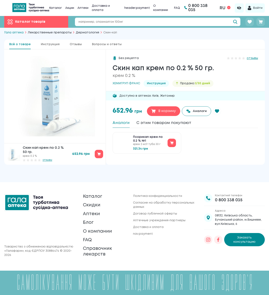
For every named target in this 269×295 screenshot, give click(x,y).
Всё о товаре (20, 44)
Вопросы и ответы (107, 44)
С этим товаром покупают (168, 123)
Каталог (55, 8)
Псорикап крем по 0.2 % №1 (148, 140)
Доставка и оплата (148, 217)
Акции (69, 8)
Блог (89, 217)
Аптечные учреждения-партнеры (159, 211)
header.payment (137, 8)
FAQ (177, 8)
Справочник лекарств (99, 250)
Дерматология (87, 32)
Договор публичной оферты (155, 204)
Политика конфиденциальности (157, 186)
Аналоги (122, 123)
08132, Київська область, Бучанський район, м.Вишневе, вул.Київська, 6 (238, 210)
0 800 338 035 (228, 191)
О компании (99, 227)
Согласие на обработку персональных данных (163, 195)
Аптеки (82, 8)
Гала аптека (14, 32)
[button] (219, 111)
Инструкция (50, 44)
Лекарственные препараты (50, 32)
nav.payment (143, 224)
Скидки (92, 197)
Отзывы (76, 44)
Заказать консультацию (244, 230)
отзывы (47, 160)
